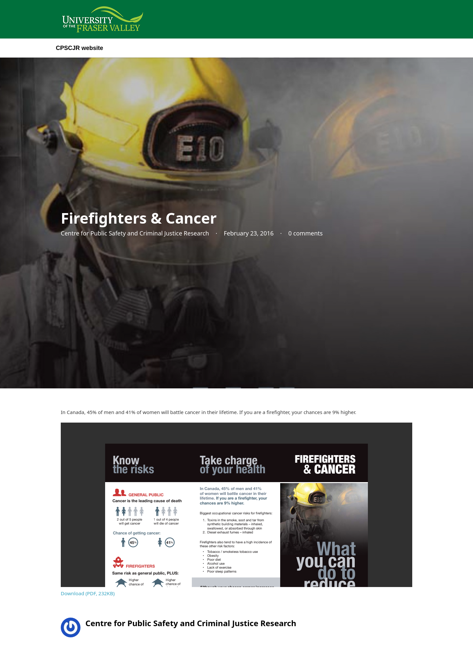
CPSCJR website (79, 48)
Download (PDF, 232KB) (88, 593)
